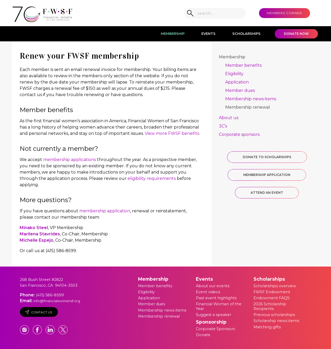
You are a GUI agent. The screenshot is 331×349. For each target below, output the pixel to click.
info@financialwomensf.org (57, 301)
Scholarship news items (276, 320)
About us (228, 117)
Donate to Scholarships (267, 157)
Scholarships (246, 33)
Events (208, 33)
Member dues (240, 90)
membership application (104, 210)
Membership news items (250, 98)
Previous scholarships (274, 314)
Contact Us (38, 312)
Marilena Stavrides (40, 233)
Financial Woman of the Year (218, 306)
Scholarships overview (274, 286)
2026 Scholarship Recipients (269, 306)
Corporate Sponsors (215, 328)
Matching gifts (267, 327)
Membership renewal (247, 107)
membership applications (69, 159)
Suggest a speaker (213, 314)
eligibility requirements (152, 178)
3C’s (223, 126)
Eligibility (234, 73)
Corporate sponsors (239, 134)
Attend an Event (267, 193)
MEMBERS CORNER (284, 13)
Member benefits (243, 65)
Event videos (208, 292)
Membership (173, 33)
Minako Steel (34, 227)
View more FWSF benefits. (172, 133)
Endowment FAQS (271, 298)
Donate (203, 335)
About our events (212, 286)
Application (237, 82)
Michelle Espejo (36, 240)
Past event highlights (216, 298)
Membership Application (266, 175)
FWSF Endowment (271, 292)
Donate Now (296, 34)
